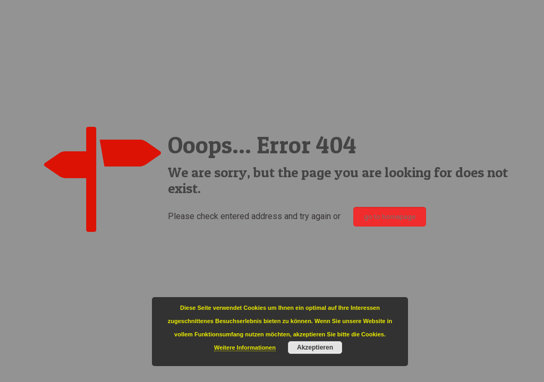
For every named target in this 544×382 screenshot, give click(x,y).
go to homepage (389, 217)
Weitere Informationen (245, 347)
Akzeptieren (315, 347)
